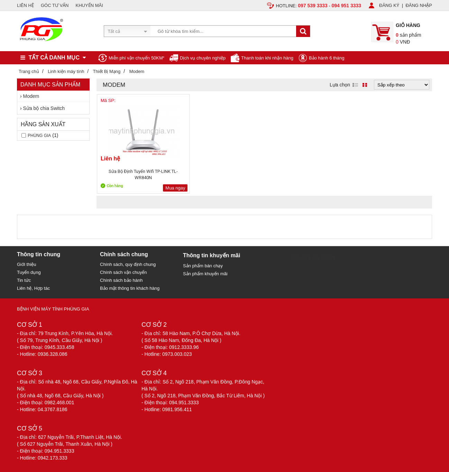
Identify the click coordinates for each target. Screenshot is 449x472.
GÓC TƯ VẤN (55, 5)
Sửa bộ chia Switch (44, 108)
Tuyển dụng (29, 272)
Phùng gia (39, 135)
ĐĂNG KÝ (389, 5)
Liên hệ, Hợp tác (33, 288)
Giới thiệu (26, 264)
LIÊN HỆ (25, 5)
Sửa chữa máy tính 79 (312, 257)
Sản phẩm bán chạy (203, 265)
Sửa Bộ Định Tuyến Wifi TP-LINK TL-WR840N (129, 174)
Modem (31, 96)
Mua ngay (147, 188)
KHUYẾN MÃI (89, 5)
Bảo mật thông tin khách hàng (129, 288)
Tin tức (24, 280)
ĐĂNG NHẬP (418, 5)
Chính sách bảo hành (121, 280)
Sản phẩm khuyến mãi (205, 273)
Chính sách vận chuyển (123, 272)
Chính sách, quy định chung (128, 264)
